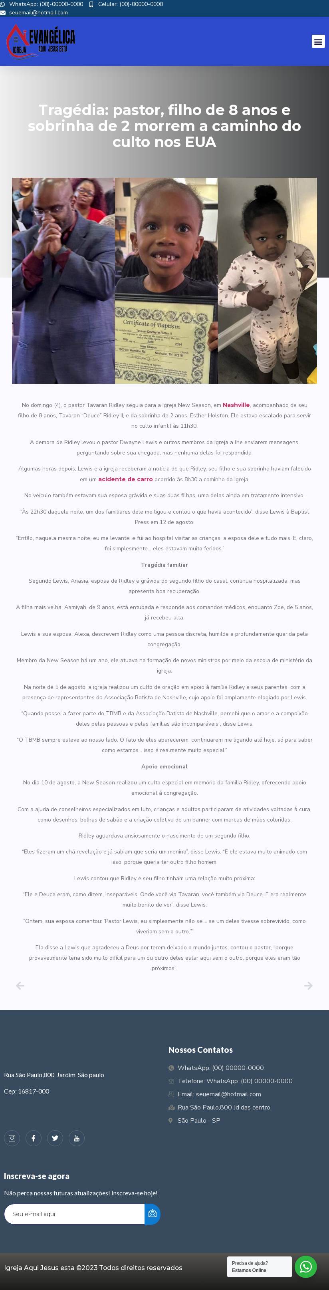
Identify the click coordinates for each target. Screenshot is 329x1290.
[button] (318, 41)
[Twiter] (55, 1138)
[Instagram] (12, 1138)
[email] (74, 1214)
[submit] (153, 1214)
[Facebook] (34, 1138)
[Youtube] (77, 1138)
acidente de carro (125, 479)
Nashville (236, 405)
